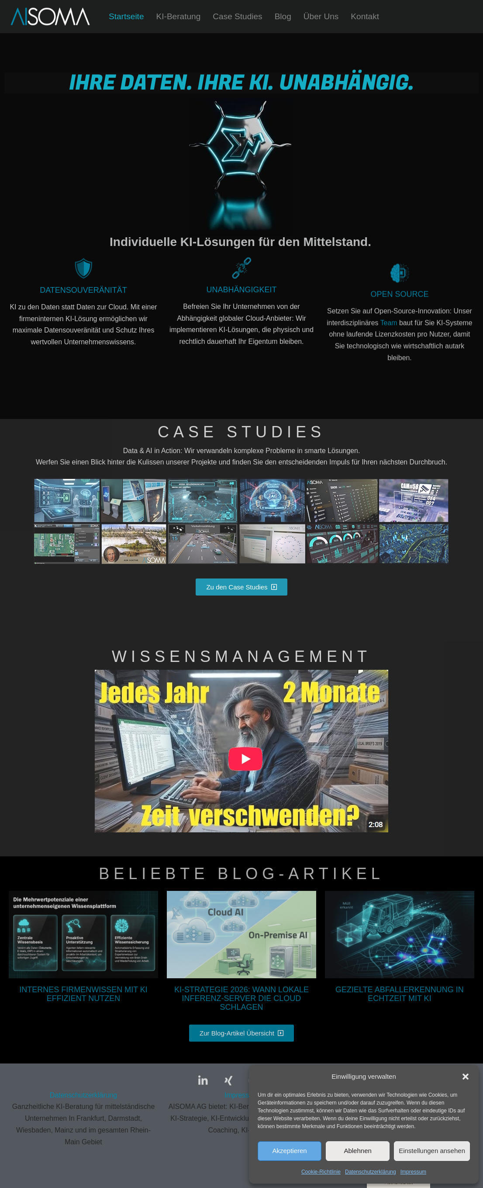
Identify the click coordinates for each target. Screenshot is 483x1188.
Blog (284, 16)
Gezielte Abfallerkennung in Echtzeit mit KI (399, 995)
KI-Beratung (178, 16)
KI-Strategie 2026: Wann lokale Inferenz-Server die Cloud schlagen (241, 999)
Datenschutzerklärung (370, 1172)
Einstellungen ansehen (432, 1150)
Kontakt (366, 16)
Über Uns (322, 16)
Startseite (126, 16)
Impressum (413, 1172)
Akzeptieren (289, 1150)
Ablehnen (357, 1150)
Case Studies (238, 16)
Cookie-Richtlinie (321, 1172)
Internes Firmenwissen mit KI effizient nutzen (83, 995)
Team (388, 379)
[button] (465, 1076)
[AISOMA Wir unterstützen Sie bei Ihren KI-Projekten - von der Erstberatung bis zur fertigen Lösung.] (50, 16)
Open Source (399, 350)
